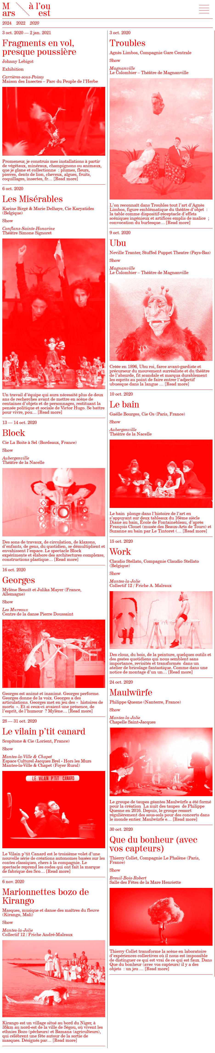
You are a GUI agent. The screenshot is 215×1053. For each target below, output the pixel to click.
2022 (20, 22)
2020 (34, 22)
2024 (6, 22)
